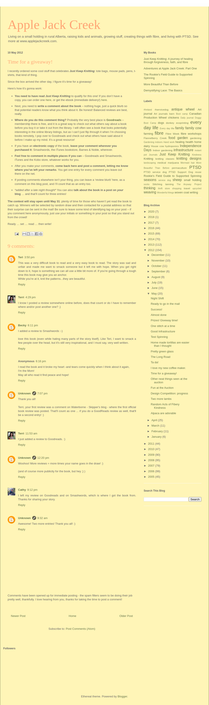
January (157, 436)
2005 (151, 476)
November (158, 260)
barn (171, 113)
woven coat (182, 192)
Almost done (158, 314)
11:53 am (31, 433)
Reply (21, 284)
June (155, 288)
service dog (164, 180)
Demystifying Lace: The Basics (163, 90)
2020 (151, 211)
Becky (22, 325)
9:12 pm (32, 489)
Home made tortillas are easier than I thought (170, 344)
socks (147, 184)
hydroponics (172, 146)
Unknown (24, 393)
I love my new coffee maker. (168, 368)
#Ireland (148, 110)
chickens (173, 117)
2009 (151, 454)
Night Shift (157, 298)
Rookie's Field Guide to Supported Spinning (172, 176)
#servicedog (162, 109)
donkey (170, 122)
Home (72, 616)
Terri (21, 297)
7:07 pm (42, 393)
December (158, 254)
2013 (151, 244)
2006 (151, 471)
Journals (153, 155)
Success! (156, 309)
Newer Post (18, 616)
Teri (20, 257)
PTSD (195, 167)
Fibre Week (172, 133)
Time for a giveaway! (164, 373)
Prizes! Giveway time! (164, 320)
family (179, 128)
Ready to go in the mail (165, 303)
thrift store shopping (169, 188)
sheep (177, 180)
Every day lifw (167, 128)
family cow (193, 128)
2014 (151, 239)
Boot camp (182, 114)
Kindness (196, 155)
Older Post (126, 616)
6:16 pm (41, 361)
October (157, 266)
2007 (151, 465)
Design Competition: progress (169, 393)
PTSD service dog (155, 172)
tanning (169, 184)
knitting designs (188, 158)
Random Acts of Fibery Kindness (165, 406)
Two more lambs (161, 398)
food (172, 138)
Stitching (157, 184)
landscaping (150, 163)
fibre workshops (191, 133)
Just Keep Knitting (175, 154)
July (154, 282)
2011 (151, 443)
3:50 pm (29, 257)
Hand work (169, 142)
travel (187, 188)
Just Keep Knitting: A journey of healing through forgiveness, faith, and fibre (168, 60)
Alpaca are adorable (163, 413)
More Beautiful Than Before (161, 84)
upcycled (196, 188)
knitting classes (164, 158)
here (48, 100)
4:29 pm (30, 297)
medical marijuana (168, 162)
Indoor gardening (162, 150)
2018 (151, 217)
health (189, 142)
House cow (157, 146)
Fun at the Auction (162, 387)
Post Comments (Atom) (80, 628)
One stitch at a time (163, 326)
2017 (151, 222)
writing (194, 192)
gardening (195, 138)
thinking (149, 188)
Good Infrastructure (163, 331)
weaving (150, 192)
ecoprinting (182, 122)
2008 (151, 460)
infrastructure (183, 150)
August (156, 277)
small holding (192, 180)
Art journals (161, 113)
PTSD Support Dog (181, 172)
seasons (150, 180)
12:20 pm (43, 457)
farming (148, 133)
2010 (151, 449)
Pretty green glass (162, 351)
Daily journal (187, 118)
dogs (161, 122)
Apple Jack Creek (54, 24)
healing (180, 142)
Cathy (22, 489)
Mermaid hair (187, 163)
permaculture (179, 167)
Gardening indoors (153, 142)
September (159, 271)
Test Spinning (159, 336)
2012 (151, 250)
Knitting (148, 158)
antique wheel (183, 109)
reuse (198, 172)
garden (182, 138)
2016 (151, 228)
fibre (159, 133)
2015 (151, 233)
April (155, 420)
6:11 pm (33, 325)
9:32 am (42, 518)
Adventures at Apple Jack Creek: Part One (170, 68)
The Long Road (160, 356)
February (158, 431)
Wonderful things (165, 192)
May (155, 293)
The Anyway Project (189, 184)
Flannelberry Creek (155, 138)
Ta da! (154, 362)
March (156, 425)
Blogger (122, 696)
